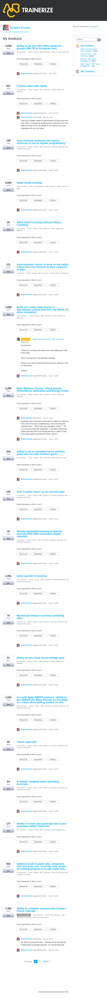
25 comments (21, 872)
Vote (8, 53)
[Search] (99, 39)
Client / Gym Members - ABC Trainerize (42, 186)
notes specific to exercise (32, 576)
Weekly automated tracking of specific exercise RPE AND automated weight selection (39, 534)
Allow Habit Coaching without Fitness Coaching (39, 223)
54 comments (21, 89)
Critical (54, 64)
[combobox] (87, 39)
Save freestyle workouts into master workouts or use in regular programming (41, 142)
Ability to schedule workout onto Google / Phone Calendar (41, 909)
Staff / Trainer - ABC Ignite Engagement (90, 65)
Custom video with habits (32, 86)
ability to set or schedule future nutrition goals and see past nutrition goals (41, 452)
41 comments (21, 147)
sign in (95, 26)
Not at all (25, 64)
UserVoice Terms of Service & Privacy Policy (53, 991)
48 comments (21, 458)
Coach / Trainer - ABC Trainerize (39, 52)
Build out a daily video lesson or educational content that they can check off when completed (42, 310)
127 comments (22, 579)
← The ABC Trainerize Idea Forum (15, 32)
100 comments (22, 316)
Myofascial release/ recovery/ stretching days (40, 617)
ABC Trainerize (87, 71)
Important (39, 64)
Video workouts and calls (60, 52)
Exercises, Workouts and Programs (37, 917)
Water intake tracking (29, 182)
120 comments (22, 706)
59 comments (21, 394)
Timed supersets (27, 742)
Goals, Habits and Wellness (59, 273)
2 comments (21, 228)
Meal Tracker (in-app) (59, 458)
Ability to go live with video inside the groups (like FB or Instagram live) (39, 47)
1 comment (20, 273)
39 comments (21, 52)
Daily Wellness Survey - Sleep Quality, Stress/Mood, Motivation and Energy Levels (43, 389)
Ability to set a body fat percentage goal (40, 657)
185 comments (22, 186)
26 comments (21, 830)
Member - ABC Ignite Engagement (88, 60)
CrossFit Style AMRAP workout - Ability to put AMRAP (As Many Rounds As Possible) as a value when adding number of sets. (42, 700)
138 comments (38, 915)
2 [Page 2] (39, 961)
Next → (46, 961)
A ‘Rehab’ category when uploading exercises (38, 782)
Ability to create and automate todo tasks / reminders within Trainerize (42, 825)
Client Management (58, 830)
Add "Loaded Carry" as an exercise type (41, 491)
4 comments (21, 495)
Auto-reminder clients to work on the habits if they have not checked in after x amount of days (43, 267)
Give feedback (87, 46)
